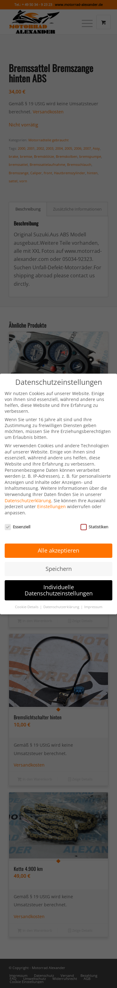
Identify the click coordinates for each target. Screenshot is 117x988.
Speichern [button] (59, 563)
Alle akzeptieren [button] (58, 545)
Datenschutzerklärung (28, 496)
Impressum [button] (93, 602)
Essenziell (17, 522)
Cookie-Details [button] (27, 602)
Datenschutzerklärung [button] (61, 602)
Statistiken (94, 522)
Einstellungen (51, 502)
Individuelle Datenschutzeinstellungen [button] (59, 585)
